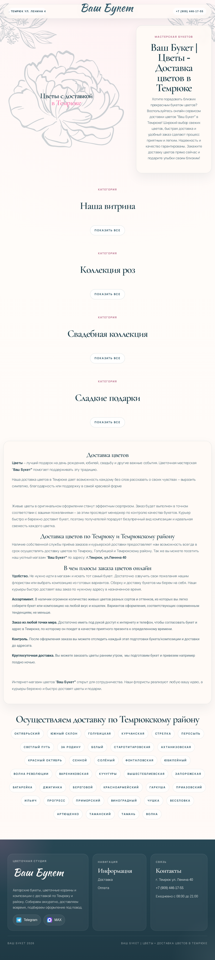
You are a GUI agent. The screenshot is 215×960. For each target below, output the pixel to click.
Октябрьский (27, 733)
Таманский (100, 814)
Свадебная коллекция (107, 333)
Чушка (154, 800)
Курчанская (133, 733)
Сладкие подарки (107, 397)
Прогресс (56, 800)
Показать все (107, 230)
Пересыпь (191, 733)
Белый (97, 747)
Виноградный (124, 800)
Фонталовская (140, 760)
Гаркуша (157, 787)
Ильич (31, 800)
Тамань (129, 814)
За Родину (71, 747)
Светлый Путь (37, 747)
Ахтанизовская (176, 747)
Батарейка (23, 787)
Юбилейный (175, 760)
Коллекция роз (107, 269)
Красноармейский (121, 787)
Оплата (103, 888)
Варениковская (74, 773)
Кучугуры (108, 773)
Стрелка (163, 733)
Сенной (80, 760)
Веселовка (180, 800)
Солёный (106, 760)
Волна (152, 814)
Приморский (88, 800)
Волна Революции (31, 773)
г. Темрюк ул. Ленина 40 (27, 11)
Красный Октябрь (45, 760)
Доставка (105, 879)
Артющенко (68, 814)
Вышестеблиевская (146, 773)
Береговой (83, 787)
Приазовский (189, 787)
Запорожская (188, 773)
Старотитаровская (132, 747)
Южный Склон (64, 733)
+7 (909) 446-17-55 (189, 11)
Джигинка (52, 787)
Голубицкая (99, 733)
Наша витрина (107, 205)
